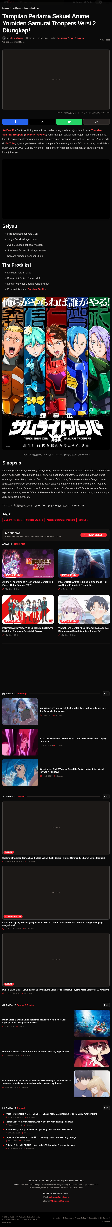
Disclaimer (104, 1218)
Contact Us (93, 1218)
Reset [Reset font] (107, 48)
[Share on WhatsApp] (69, 130)
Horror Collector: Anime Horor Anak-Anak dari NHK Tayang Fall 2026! (36, 1060)
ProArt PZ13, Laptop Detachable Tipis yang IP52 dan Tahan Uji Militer (39, 1138)
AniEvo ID (8, 138)
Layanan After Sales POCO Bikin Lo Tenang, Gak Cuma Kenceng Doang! (41, 1145)
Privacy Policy (80, 1218)
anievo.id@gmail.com (59, 1197)
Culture (8, 860)
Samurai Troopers (35, 142)
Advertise (57, 1218)
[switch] (98, 5)
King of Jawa (17, 46)
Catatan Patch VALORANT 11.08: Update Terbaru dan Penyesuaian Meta (40, 1153)
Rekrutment (67, 1218)
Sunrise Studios (37, 297)
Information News (31, 16)
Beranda (5, 16)
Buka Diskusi (93, 543)
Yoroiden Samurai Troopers (61, 528)
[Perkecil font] (100, 48)
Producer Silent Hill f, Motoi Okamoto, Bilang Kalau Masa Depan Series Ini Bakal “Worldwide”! (51, 1122)
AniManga (17, 16)
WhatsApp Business (59, 1201)
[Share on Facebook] (15, 130)
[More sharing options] (96, 130)
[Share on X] (42, 130)
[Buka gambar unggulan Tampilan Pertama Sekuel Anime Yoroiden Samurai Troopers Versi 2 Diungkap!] (56, 88)
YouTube (10, 151)
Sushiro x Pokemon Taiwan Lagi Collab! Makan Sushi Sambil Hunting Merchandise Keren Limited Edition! (53, 866)
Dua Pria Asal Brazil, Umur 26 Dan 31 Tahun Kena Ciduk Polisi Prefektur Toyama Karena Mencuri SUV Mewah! (55, 998)
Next (106, 702)
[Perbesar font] (103, 48)
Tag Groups (105, 1221)
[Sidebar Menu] (107, 5)
